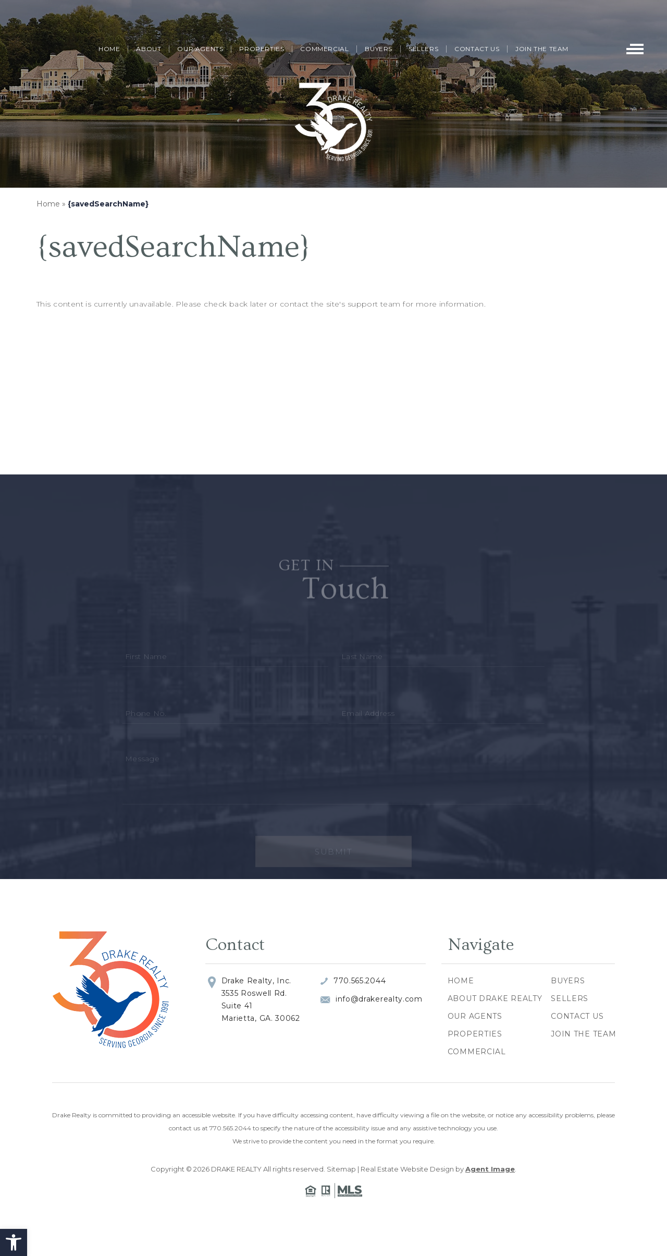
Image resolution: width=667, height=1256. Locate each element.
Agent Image (490, 1169)
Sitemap (341, 1169)
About (148, 49)
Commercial (324, 49)
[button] (13, 1242)
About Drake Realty (495, 998)
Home (109, 49)
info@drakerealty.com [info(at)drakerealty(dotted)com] (379, 999)
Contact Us (476, 49)
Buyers (378, 49)
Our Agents (200, 49)
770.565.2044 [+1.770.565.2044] (360, 980)
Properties (261, 49)
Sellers (423, 49)
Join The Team (542, 49)
